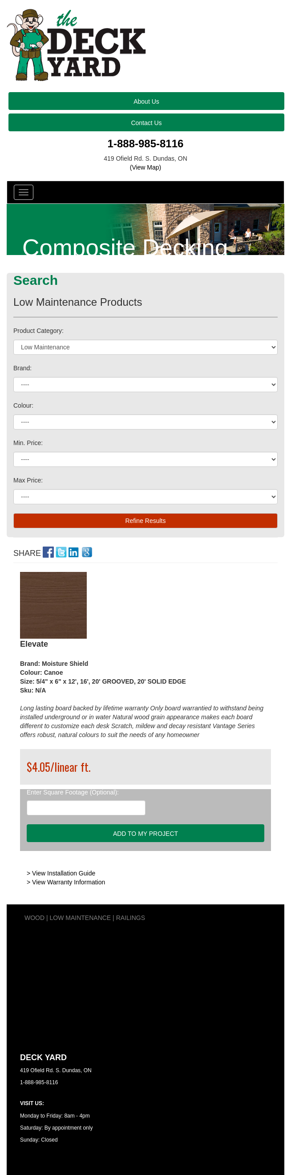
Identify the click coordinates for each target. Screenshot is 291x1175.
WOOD (34, 917)
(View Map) (146, 167)
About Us (146, 101)
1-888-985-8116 (146, 144)
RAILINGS (130, 917)
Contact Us (146, 122)
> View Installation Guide (61, 873)
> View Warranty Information (66, 882)
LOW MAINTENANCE (80, 917)
